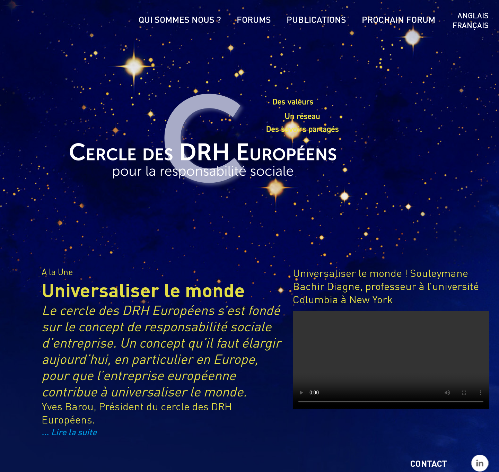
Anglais (473, 15)
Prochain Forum (398, 19)
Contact (428, 463)
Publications (316, 19)
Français (471, 25)
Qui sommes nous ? (180, 19)
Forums (254, 19)
